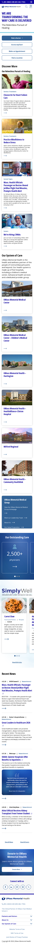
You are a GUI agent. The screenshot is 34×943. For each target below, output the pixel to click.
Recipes (21, 620)
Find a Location (17, 58)
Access (17, 44)
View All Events (24, 842)
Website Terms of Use (17, 929)
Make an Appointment (17, 51)
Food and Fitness (10, 620)
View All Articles (17, 662)
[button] (31, 916)
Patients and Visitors (9, 916)
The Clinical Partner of (17, 910)
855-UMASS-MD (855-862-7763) (14, 2)
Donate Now (16, 869)
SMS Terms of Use (17, 933)
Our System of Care (9, 924)
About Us (5, 920)
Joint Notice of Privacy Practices (17, 937)
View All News (9, 842)
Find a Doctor (16, 38)
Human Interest (26, 681)
